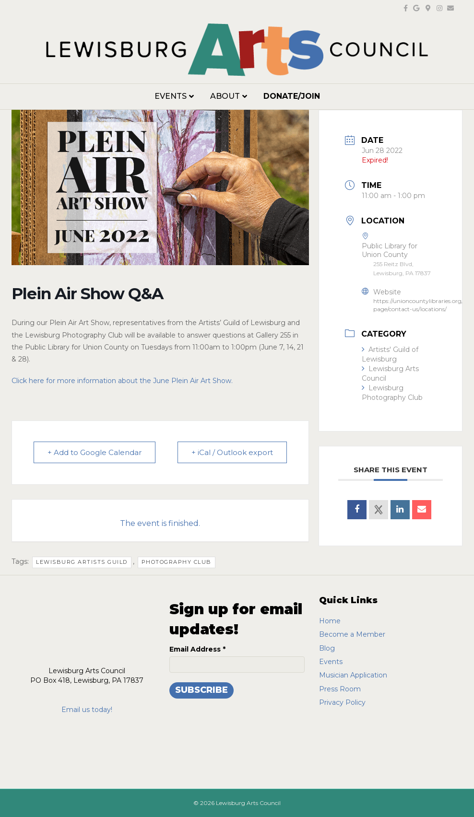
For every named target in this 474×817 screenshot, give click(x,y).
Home (330, 621)
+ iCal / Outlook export (232, 452)
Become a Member (352, 634)
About (225, 96)
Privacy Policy (342, 702)
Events (170, 96)
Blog (327, 648)
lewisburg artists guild (82, 562)
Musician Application (353, 675)
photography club (177, 562)
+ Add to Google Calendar (94, 452)
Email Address (197, 649)
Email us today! (86, 709)
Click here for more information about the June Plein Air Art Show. (123, 380)
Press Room (340, 689)
